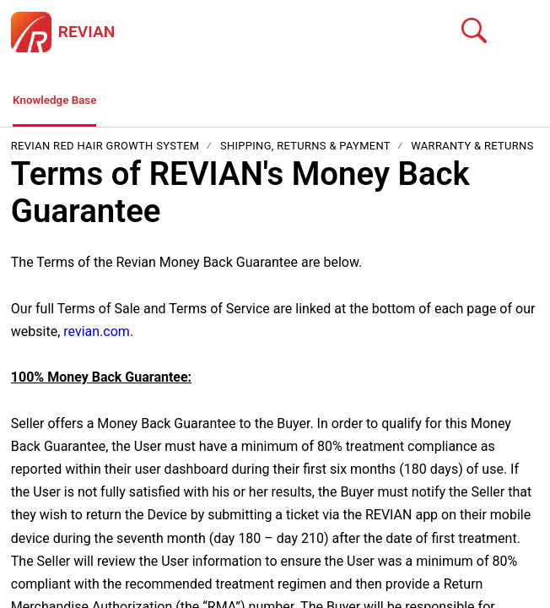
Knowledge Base (63, 102)
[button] (528, 32)
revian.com (96, 335)
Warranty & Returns (472, 150)
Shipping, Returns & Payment (305, 150)
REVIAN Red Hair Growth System (106, 150)
